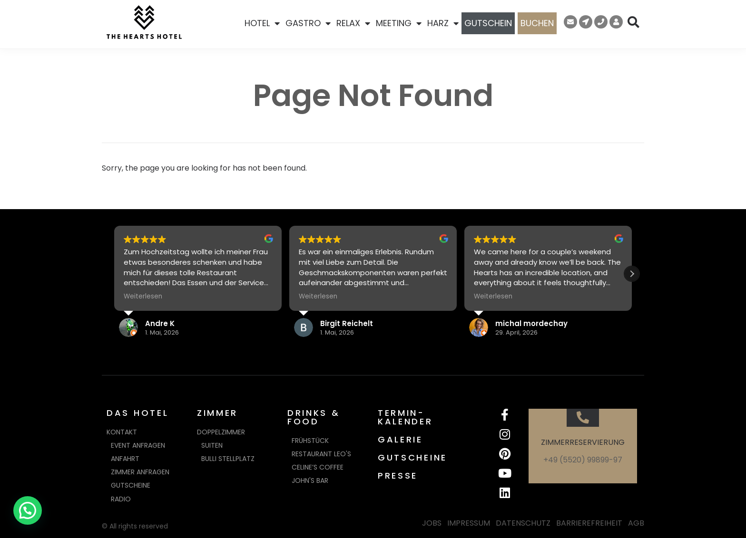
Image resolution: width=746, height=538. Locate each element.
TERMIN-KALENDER (405, 417)
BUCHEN (537, 23)
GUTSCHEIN (488, 23)
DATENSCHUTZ (523, 523)
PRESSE (398, 475)
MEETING (399, 23)
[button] (632, 274)
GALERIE (400, 439)
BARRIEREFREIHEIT (589, 523)
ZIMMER (217, 413)
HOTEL (262, 23)
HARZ (443, 23)
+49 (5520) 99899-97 (582, 459)
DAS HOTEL (137, 413)
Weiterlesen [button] (143, 296)
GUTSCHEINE (412, 457)
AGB (636, 523)
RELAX (353, 23)
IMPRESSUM (468, 523)
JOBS (432, 523)
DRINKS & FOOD (313, 417)
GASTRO (308, 23)
